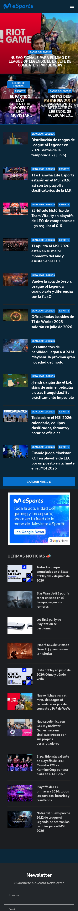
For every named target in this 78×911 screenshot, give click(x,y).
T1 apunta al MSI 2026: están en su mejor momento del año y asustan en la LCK (50, 253)
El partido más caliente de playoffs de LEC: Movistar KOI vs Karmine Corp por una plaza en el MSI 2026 (20, 106)
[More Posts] (39, 481)
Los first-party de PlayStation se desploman (49, 623)
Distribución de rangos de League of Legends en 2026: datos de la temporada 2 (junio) (53, 147)
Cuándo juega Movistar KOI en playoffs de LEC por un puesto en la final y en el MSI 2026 (52, 460)
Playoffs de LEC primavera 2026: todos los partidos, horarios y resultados (53, 793)
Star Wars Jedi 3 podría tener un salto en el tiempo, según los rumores (53, 600)
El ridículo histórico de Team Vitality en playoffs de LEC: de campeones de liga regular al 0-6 (53, 218)
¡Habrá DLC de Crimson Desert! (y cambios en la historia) (53, 649)
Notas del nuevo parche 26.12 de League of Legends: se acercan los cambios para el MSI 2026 (60, 106)
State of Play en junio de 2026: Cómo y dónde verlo (54, 674)
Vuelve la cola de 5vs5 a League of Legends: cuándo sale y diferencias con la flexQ (52, 289)
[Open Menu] (72, 6)
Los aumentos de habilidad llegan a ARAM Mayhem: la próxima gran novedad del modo (53, 354)
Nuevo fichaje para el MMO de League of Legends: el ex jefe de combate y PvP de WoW (40, 61)
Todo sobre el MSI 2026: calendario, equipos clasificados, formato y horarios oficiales (51, 425)
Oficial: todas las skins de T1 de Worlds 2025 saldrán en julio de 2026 (52, 321)
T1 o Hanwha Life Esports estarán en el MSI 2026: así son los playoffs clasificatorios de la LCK (52, 182)
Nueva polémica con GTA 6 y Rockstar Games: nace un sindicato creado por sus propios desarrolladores (51, 732)
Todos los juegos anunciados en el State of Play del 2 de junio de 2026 (53, 574)
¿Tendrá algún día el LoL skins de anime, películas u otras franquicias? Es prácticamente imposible (52, 390)
